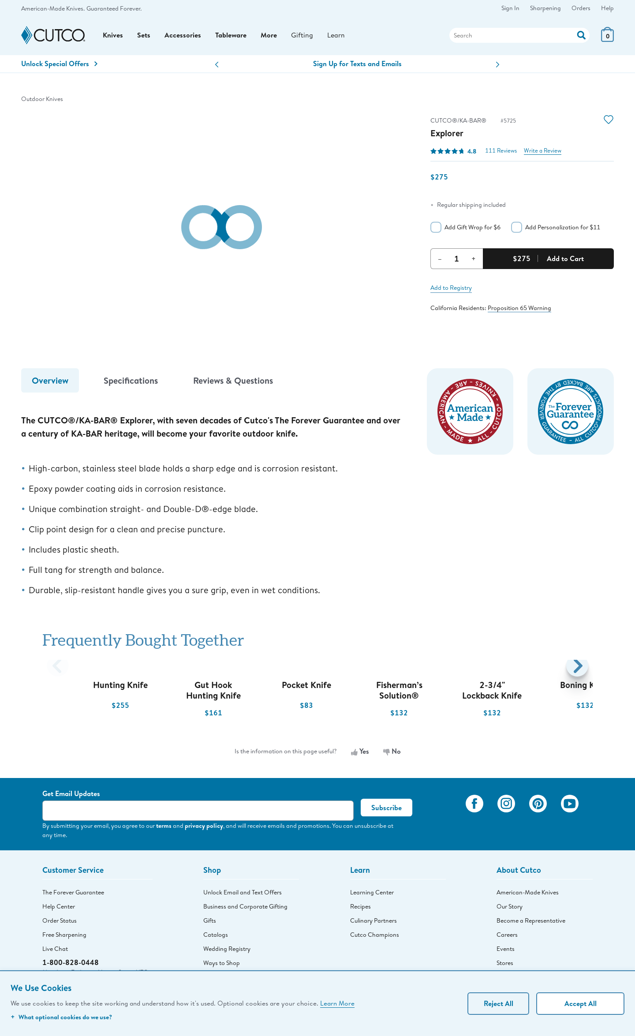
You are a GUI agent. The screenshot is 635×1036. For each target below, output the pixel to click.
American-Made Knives (528, 893)
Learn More (337, 1003)
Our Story (510, 907)
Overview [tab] (50, 381)
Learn (336, 35)
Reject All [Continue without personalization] (498, 1003)
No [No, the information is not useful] (392, 752)
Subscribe (386, 808)
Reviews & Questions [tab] (233, 381)
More (269, 36)
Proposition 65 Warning (519, 308)
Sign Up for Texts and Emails (357, 64)
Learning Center (372, 893)
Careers (507, 935)
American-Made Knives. (53, 8)
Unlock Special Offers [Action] (59, 64)
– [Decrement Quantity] (440, 259)
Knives (113, 36)
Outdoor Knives (42, 100)
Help (607, 8)
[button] (216, 65)
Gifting (302, 35)
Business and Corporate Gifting (245, 907)
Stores (505, 964)
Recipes (360, 907)
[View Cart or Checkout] (607, 39)
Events (506, 950)
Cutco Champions (374, 935)
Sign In (510, 8)
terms (164, 826)
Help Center (58, 907)
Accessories (182, 36)
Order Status (59, 921)
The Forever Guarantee (73, 893)
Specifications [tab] (131, 381)
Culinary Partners (373, 921)
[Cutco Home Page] (53, 36)
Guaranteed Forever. (114, 8)
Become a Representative (531, 921)
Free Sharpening (64, 935)
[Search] (519, 35)
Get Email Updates (71, 794)
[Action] (581, 35)
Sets (143, 36)
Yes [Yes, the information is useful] (360, 752)
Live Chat (55, 950)
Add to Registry (451, 288)
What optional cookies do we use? (61, 1017)
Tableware (231, 36)
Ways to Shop (221, 964)
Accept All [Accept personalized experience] (580, 1003)
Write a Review (542, 151)
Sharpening (545, 8)
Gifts (209, 921)
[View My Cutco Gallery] (446, 817)
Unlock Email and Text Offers (242, 893)
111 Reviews (501, 151)
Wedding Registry (226, 950)
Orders (581, 8)
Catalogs (215, 935)
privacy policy (204, 826)
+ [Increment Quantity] (473, 259)
